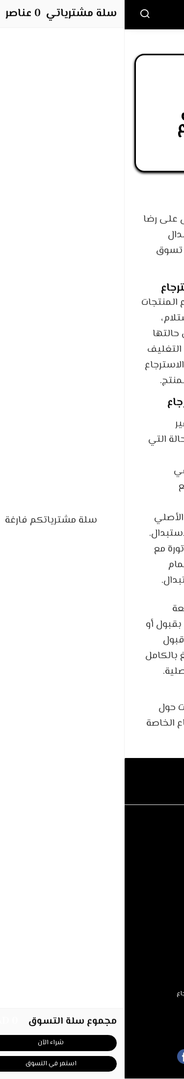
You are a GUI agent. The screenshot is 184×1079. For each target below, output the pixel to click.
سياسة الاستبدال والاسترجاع (92, 994)
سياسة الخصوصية (92, 1008)
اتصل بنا (92, 843)
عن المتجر (92, 903)
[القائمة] (163, 14)
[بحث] (20, 14)
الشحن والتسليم (92, 933)
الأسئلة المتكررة (92, 858)
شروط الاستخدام (92, 979)
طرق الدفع (92, 918)
